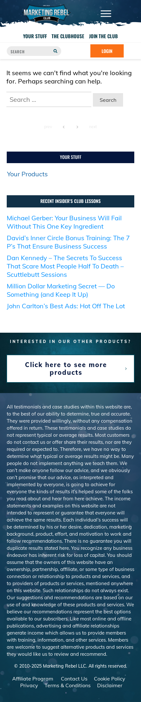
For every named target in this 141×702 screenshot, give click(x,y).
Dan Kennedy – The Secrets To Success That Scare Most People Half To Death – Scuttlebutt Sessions (65, 270)
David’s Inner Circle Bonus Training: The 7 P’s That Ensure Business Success (68, 246)
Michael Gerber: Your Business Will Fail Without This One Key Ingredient (64, 226)
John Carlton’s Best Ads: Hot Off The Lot (66, 310)
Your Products (27, 178)
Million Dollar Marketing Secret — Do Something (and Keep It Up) (61, 294)
